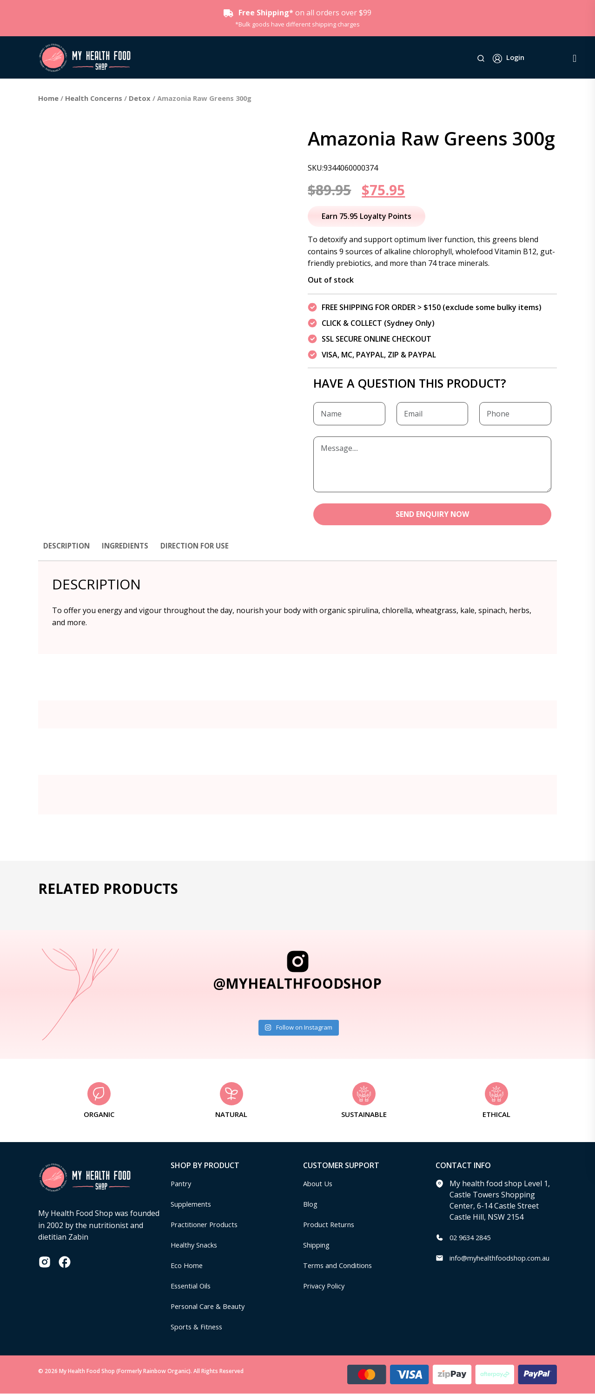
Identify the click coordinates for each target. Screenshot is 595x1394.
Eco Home (188, 1266)
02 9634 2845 (472, 1238)
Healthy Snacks (197, 1245)
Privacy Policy (326, 1286)
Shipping (318, 1245)
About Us (319, 1184)
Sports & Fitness (199, 1327)
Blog (311, 1204)
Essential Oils (194, 1286)
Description (68, 546)
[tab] (68, 551)
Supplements (194, 1204)
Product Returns (331, 1225)
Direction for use (201, 546)
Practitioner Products (208, 1225)
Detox (140, 98)
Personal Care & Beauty (212, 1307)
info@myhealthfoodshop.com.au (506, 1258)
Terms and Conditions (341, 1266)
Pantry (182, 1184)
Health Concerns (93, 98)
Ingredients (129, 546)
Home (48, 98)
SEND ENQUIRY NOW (432, 514)
